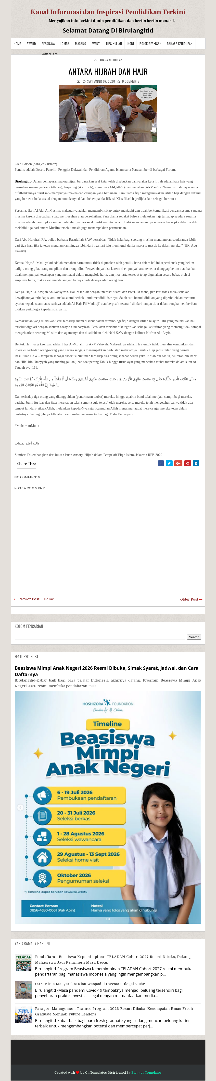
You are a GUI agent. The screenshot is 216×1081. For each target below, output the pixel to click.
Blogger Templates (146, 1072)
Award (31, 43)
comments (131, 81)
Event (96, 43)
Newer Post (29, 599)
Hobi (130, 43)
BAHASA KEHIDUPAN (179, 43)
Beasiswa (48, 43)
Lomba (65, 43)
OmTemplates (96, 1072)
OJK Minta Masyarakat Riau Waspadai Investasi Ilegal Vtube (90, 984)
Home (17, 43)
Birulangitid (23, 181)
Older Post (189, 599)
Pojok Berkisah (150, 43)
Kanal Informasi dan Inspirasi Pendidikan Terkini (108, 12)
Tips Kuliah (114, 43)
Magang (80, 43)
